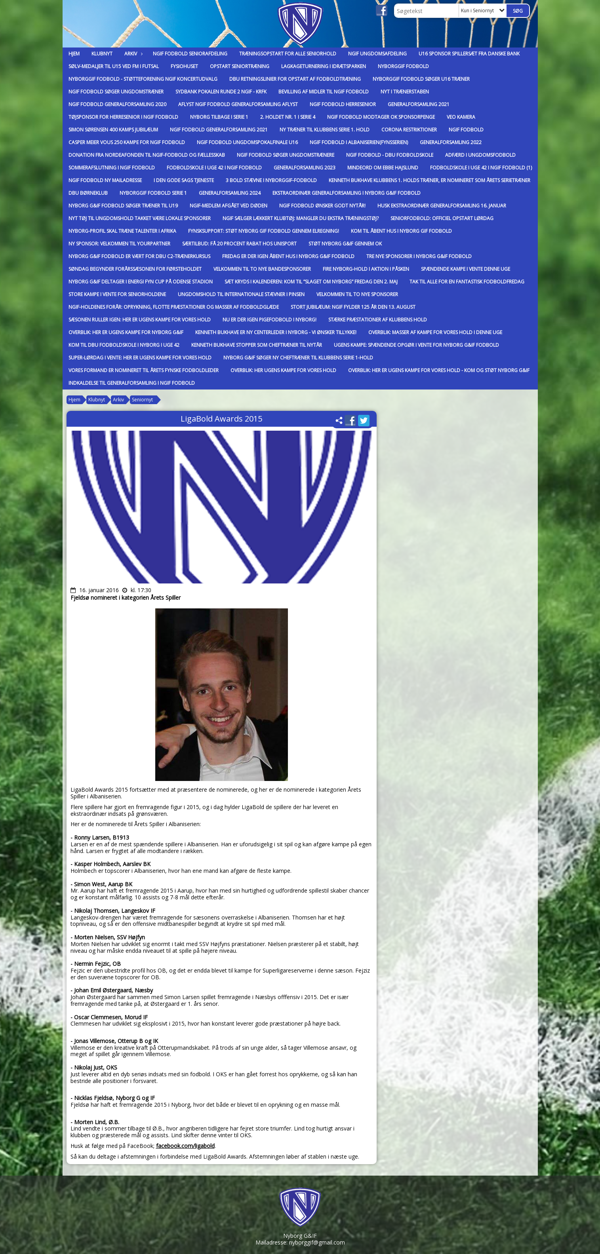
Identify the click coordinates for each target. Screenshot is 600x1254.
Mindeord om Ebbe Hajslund (382, 167)
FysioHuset (184, 66)
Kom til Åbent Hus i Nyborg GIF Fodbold (401, 231)
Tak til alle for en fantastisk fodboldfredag (467, 281)
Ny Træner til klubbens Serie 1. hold (325, 129)
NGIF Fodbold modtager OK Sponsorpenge (381, 117)
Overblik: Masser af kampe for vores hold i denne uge (435, 332)
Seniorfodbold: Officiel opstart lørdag (441, 218)
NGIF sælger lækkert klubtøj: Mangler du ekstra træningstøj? (301, 218)
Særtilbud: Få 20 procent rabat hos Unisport (239, 243)
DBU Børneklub (88, 193)
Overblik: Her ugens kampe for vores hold (283, 370)
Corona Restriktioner (409, 129)
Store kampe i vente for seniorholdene (117, 294)
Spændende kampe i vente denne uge (465, 269)
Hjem (74, 53)
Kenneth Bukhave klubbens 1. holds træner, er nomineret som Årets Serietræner (429, 180)
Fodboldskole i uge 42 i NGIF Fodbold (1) (481, 167)
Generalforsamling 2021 (419, 104)
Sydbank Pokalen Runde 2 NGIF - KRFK (221, 91)
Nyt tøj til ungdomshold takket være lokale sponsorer (140, 218)
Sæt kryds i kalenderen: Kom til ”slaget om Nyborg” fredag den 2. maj (311, 281)
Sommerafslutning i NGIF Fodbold (112, 167)
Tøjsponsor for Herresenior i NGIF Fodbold (123, 117)
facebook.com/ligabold (185, 1146)
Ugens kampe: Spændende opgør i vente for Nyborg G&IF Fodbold (416, 345)
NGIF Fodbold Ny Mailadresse (105, 180)
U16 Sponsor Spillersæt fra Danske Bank (469, 53)
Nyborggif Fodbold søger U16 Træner (421, 79)
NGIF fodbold (466, 129)
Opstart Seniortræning (239, 66)
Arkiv (132, 53)
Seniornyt (142, 399)
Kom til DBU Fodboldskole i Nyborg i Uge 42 (124, 345)
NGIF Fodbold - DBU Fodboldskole (389, 155)
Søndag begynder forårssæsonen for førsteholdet (135, 269)
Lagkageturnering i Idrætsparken (323, 66)
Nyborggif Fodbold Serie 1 (153, 193)
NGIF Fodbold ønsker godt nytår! (322, 205)
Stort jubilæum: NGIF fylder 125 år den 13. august (353, 307)
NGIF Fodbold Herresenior (343, 104)
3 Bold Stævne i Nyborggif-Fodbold (271, 180)
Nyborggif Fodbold (403, 66)
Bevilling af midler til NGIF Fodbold (323, 91)
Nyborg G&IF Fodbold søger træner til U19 (123, 205)
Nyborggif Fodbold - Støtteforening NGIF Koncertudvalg (143, 79)
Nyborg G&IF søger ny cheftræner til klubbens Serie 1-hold (298, 357)
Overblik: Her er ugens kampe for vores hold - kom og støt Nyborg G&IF (439, 370)
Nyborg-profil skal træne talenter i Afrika (122, 231)
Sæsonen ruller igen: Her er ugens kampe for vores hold (140, 319)
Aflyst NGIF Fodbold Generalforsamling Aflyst (238, 104)
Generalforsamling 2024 (230, 193)
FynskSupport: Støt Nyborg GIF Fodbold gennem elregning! (263, 231)
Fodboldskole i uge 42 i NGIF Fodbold (214, 167)
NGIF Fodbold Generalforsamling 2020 (117, 104)
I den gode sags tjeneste (184, 180)
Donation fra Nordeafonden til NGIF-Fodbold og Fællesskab (147, 155)
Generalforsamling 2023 (304, 167)
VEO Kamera (461, 117)
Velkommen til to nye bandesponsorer (262, 269)
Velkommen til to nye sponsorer (357, 294)
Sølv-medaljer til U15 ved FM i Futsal (114, 66)
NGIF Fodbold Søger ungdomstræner (116, 91)
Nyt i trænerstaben (405, 91)
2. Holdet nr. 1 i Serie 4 (287, 117)
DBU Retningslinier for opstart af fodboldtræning (295, 79)
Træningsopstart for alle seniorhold (287, 53)
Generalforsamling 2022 (451, 142)
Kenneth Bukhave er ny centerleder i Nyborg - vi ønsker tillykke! (275, 332)
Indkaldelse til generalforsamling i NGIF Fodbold (132, 383)
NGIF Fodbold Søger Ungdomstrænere (285, 155)
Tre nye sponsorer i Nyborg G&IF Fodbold (419, 256)
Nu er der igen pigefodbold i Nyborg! (269, 319)
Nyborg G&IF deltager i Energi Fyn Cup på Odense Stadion (141, 281)
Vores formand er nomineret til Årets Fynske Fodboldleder (144, 370)
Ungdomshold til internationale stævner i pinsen (241, 294)
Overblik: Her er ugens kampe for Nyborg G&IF (126, 332)
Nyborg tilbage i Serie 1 (219, 117)
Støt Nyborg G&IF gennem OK (345, 243)
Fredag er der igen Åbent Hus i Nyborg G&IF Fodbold (288, 256)
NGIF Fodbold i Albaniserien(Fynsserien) (359, 142)
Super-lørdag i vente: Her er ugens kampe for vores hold (140, 357)
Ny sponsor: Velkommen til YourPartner (119, 243)
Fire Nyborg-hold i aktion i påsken (366, 269)
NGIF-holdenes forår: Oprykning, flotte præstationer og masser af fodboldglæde (174, 307)
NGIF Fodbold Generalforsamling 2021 (219, 129)
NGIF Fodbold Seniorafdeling (190, 53)
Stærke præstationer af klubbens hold (377, 319)
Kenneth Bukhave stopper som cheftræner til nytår (256, 345)
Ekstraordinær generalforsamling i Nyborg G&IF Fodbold (346, 193)
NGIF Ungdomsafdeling (377, 53)
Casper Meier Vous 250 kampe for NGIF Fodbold (127, 142)
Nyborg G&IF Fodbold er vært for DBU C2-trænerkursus (139, 256)
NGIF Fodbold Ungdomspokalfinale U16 (247, 142)
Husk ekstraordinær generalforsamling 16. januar (441, 205)
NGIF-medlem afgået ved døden (228, 205)
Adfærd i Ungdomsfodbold (480, 155)
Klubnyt (101, 53)
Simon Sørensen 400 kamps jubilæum (113, 129)
